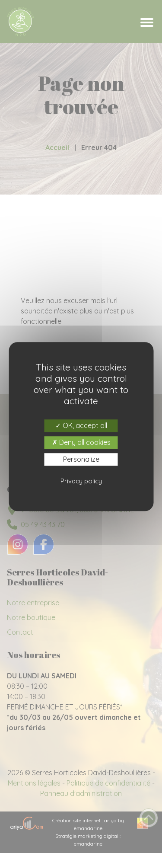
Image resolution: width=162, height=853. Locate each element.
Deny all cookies (81, 442)
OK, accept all (81, 425)
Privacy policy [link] (81, 481)
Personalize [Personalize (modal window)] (81, 459)
